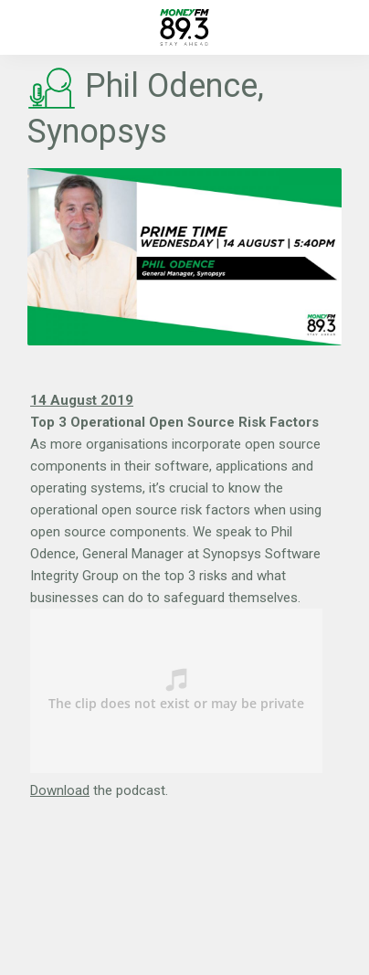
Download (60, 790)
